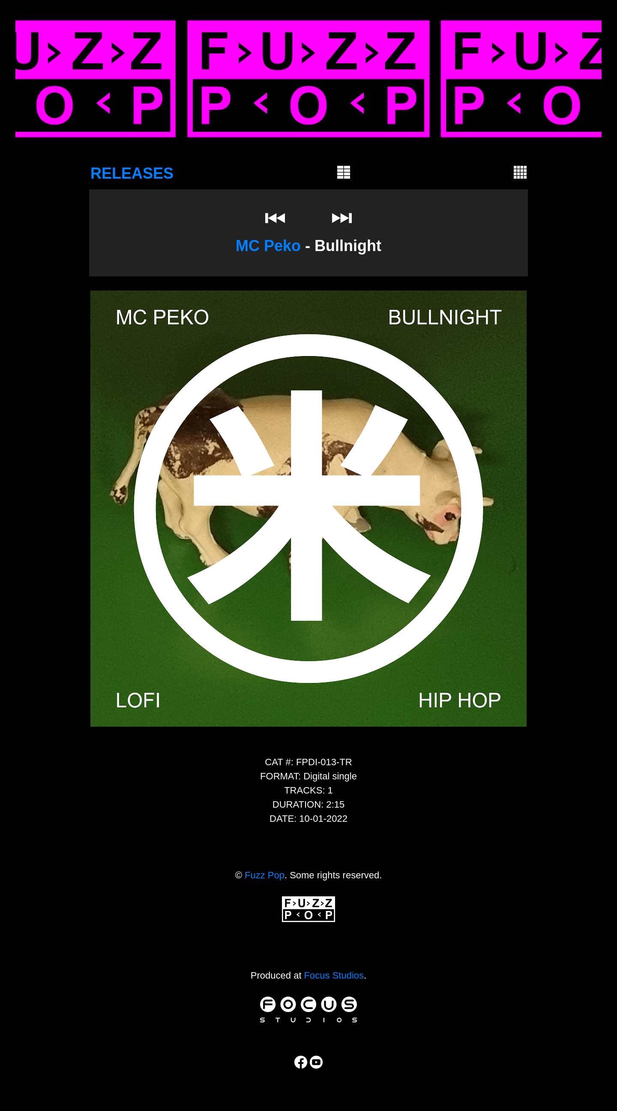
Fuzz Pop (265, 875)
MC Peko (268, 246)
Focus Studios (334, 975)
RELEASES (132, 173)
